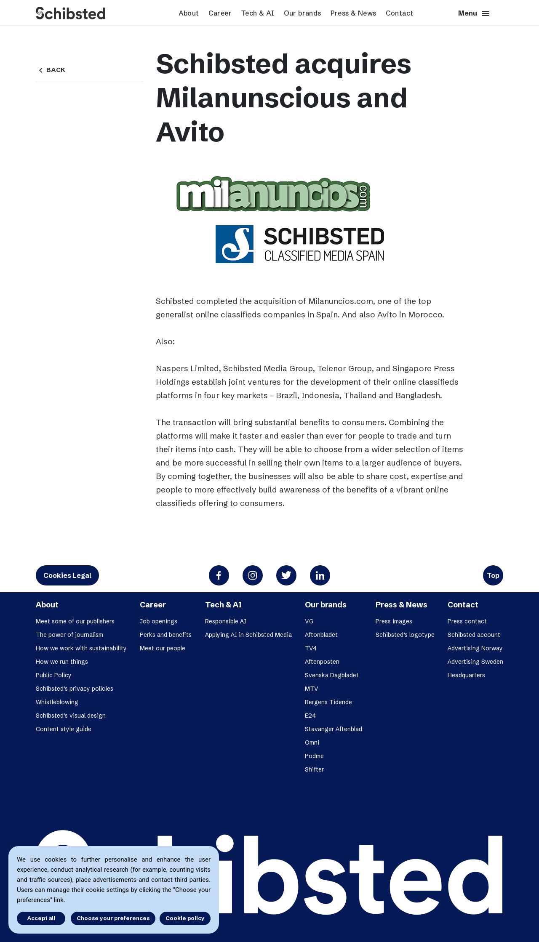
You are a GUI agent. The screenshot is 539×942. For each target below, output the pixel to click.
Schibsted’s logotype (405, 635)
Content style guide (63, 729)
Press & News (353, 13)
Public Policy (54, 675)
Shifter (314, 769)
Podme (314, 756)
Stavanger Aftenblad (333, 729)
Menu (474, 13)
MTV (311, 688)
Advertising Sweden (475, 661)
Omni (312, 742)
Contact (400, 13)
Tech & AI (258, 13)
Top (493, 575)
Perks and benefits (166, 635)
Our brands (302, 13)
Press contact (467, 621)
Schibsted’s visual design (71, 715)
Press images (394, 621)
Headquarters (466, 675)
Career (220, 13)
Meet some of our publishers (75, 621)
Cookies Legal (67, 575)
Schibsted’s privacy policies (74, 688)
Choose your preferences (113, 918)
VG (309, 621)
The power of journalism (69, 635)
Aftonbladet (321, 635)
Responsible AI (225, 621)
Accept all (41, 918)
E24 (310, 715)
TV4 (311, 648)
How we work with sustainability (81, 648)
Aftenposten (322, 661)
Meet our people (162, 648)
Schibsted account (474, 635)
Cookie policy (185, 918)
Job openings (158, 621)
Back (50, 70)
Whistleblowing (57, 702)
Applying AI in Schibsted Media (248, 635)
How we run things (62, 661)
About (189, 13)
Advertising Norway (475, 648)
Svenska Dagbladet (332, 675)
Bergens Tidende (328, 702)
